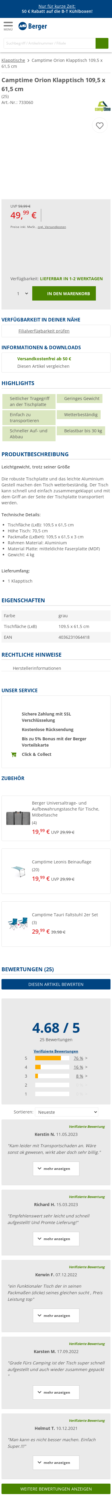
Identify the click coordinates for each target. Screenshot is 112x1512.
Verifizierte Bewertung (87, 1126)
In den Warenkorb (64, 294)
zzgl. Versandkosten (52, 227)
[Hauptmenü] (9, 26)
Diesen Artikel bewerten (56, 984)
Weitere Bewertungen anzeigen (56, 1489)
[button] (56, 818)
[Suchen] (102, 43)
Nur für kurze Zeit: (57, 6)
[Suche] (50, 43)
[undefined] (65, 818)
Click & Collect (36, 754)
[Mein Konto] (91, 26)
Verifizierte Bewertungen (56, 1051)
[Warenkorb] (103, 26)
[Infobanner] (57, 9)
